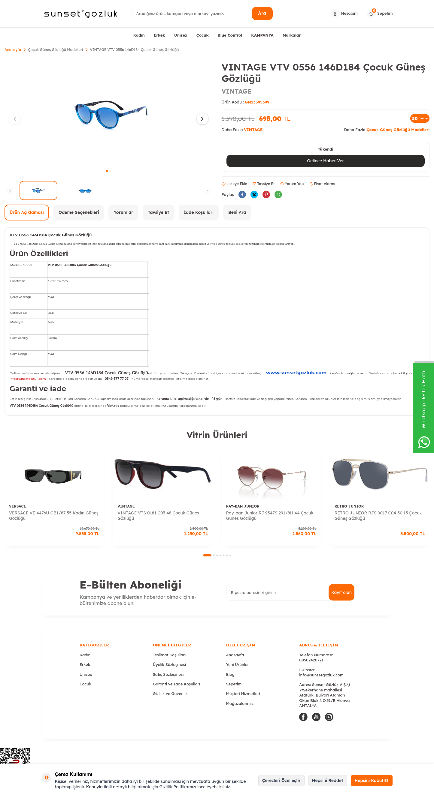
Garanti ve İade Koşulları (176, 684)
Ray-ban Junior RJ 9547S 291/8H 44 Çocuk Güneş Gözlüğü (270, 515)
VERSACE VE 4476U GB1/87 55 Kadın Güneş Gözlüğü (54, 515)
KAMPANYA (262, 35)
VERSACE (17, 506)
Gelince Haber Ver (325, 160)
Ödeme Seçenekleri (79, 212)
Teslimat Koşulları (169, 654)
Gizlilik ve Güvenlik (170, 693)
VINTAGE (237, 91)
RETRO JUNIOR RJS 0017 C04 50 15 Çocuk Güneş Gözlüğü (378, 515)
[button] (107, 171)
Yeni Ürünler (237, 664)
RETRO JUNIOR (349, 506)
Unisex (180, 35)
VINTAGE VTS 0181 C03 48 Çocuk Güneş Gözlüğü (158, 515)
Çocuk (202, 35)
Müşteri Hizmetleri (243, 693)
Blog (230, 674)
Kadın (139, 35)
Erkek (159, 35)
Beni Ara (237, 212)
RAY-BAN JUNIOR (242, 506)
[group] (109, 113)
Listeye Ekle (234, 183)
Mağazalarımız (240, 703)
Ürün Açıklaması (27, 212)
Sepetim (234, 684)
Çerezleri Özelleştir (281, 780)
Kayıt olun (341, 592)
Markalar (292, 35)
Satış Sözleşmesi (168, 674)
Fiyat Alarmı (322, 183)
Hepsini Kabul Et (372, 780)
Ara (262, 13)
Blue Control (230, 35)
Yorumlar (123, 212)
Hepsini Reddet (327, 780)
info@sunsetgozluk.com (321, 675)
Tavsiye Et (264, 183)
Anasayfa (13, 49)
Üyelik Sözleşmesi (169, 664)
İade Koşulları (199, 212)
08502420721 (311, 660)
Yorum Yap (292, 183)
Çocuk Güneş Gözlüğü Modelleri (55, 49)
